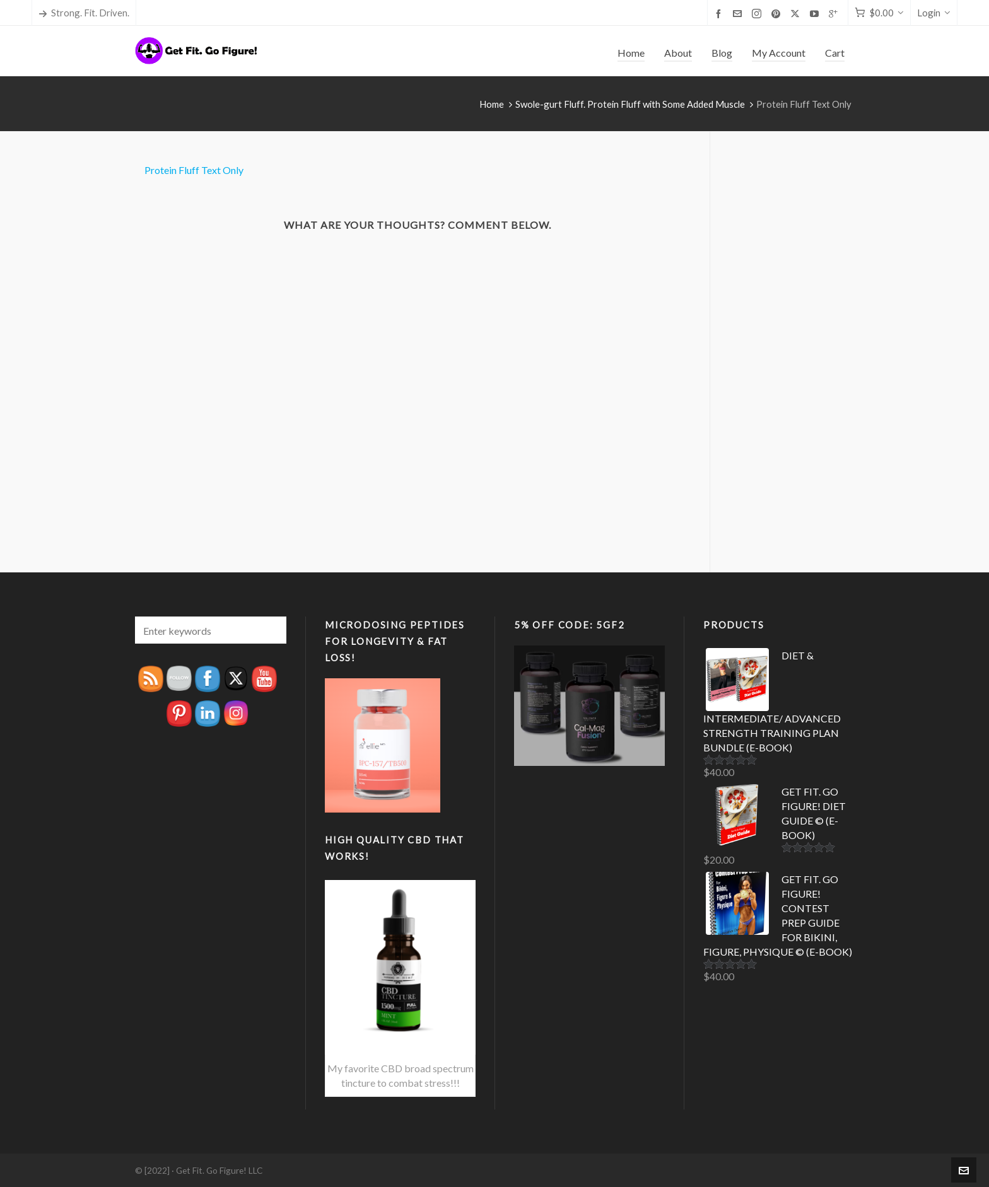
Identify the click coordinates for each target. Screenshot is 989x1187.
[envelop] (739, 13)
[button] (270, 630)
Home (491, 104)
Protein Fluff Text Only (193, 170)
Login (934, 12)
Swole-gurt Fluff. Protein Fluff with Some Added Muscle (630, 104)
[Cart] (879, 13)
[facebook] (720, 13)
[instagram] (758, 13)
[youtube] (816, 13)
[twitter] (797, 13)
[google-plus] (835, 13)
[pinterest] (777, 13)
